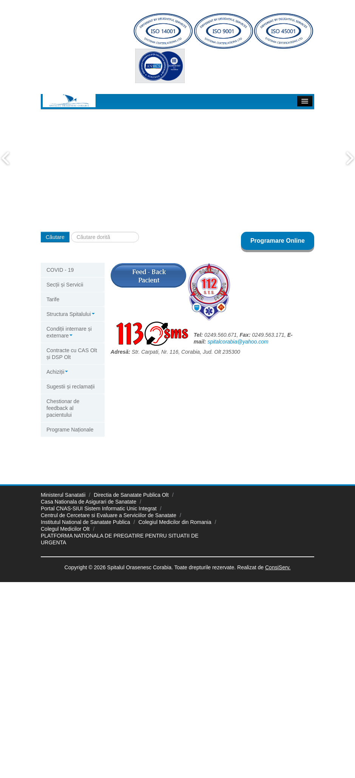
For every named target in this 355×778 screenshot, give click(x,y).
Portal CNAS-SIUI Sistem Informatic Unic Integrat (99, 508)
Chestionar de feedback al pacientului (62, 408)
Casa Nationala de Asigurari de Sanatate (88, 502)
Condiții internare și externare (69, 332)
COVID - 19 (60, 270)
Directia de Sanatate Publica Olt (131, 495)
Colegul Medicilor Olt (65, 529)
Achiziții (57, 372)
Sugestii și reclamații (70, 387)
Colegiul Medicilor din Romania (175, 522)
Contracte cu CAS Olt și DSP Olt (71, 353)
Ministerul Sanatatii (63, 495)
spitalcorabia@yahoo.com (237, 342)
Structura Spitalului (70, 314)
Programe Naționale (70, 430)
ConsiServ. (277, 567)
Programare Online (277, 240)
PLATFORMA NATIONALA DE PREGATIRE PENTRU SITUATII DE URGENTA (119, 539)
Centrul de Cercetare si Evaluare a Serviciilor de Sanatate (108, 515)
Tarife (52, 299)
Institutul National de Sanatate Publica (85, 522)
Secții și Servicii (64, 285)
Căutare (55, 237)
